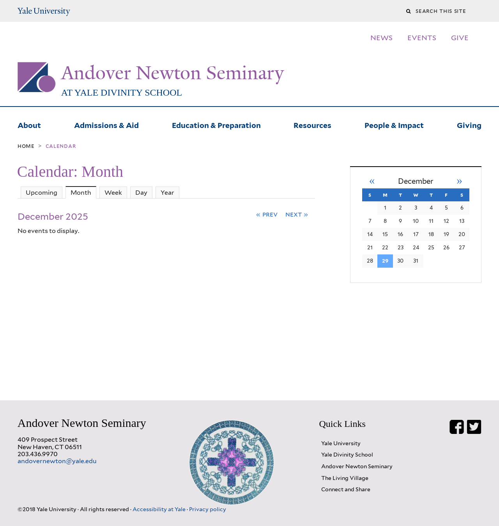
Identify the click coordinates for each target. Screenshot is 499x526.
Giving (469, 124)
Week (113, 192)
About (29, 124)
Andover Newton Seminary (172, 73)
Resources (312, 124)
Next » (296, 214)
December (416, 181)
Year (167, 192)
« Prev (267, 214)
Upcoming (41, 192)
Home (26, 145)
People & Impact (394, 124)
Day (141, 192)
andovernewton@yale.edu (57, 461)
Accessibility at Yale (160, 509)
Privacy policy (207, 509)
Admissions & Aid (106, 124)
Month (83, 192)
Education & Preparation (216, 124)
